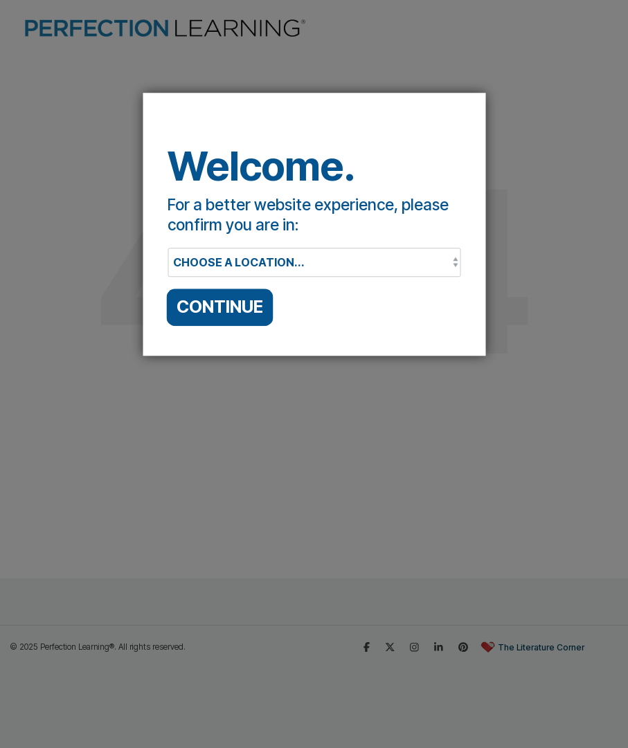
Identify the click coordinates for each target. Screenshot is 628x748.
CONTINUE (220, 306)
